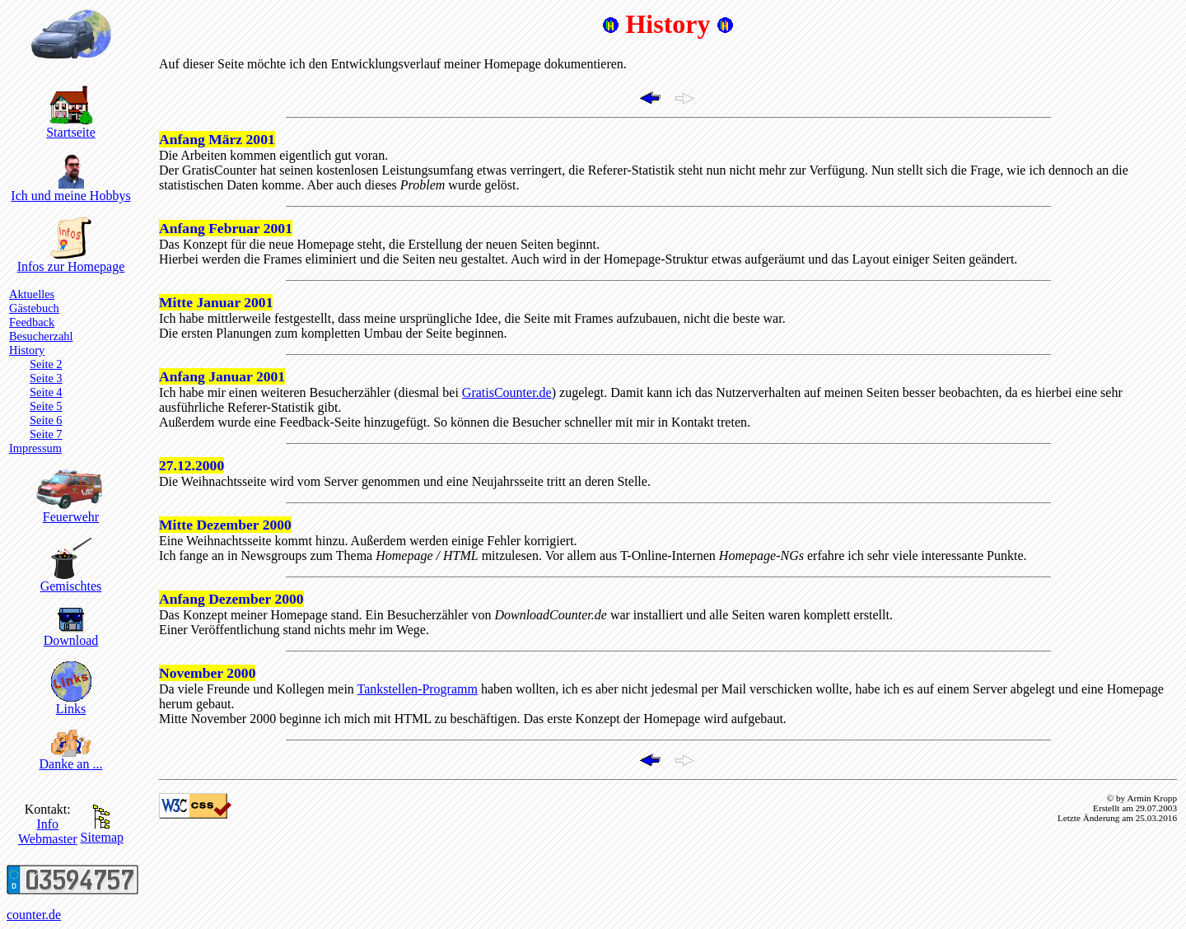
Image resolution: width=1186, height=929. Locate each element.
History (26, 350)
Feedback (31, 322)
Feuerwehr (71, 511)
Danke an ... (71, 758)
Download (71, 634)
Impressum (35, 448)
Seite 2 (46, 364)
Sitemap (102, 831)
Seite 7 (46, 434)
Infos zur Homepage (71, 260)
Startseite (71, 126)
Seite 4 (46, 392)
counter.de (34, 915)
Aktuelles (31, 294)
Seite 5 (46, 406)
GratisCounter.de (507, 392)
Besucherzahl (41, 336)
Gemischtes (71, 580)
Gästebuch (34, 308)
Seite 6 (46, 420)
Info (47, 824)
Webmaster (47, 839)
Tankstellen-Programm (417, 689)
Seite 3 (46, 378)
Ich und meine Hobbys (70, 190)
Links (71, 703)
